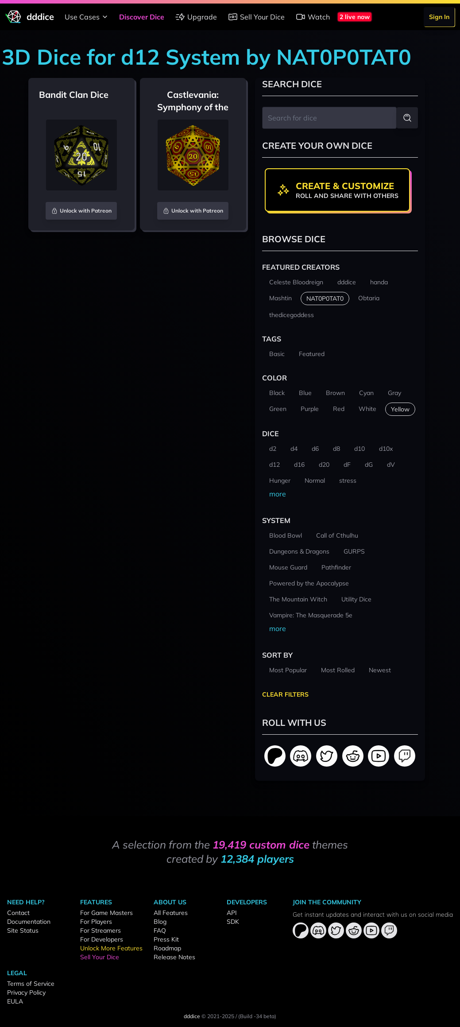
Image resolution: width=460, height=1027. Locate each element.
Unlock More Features (111, 948)
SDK (233, 922)
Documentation (28, 922)
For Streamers (100, 930)
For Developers (101, 939)
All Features (171, 913)
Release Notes (174, 957)
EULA (15, 1001)
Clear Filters (285, 694)
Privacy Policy (26, 992)
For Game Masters (106, 913)
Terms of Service (30, 984)
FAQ (160, 930)
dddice (192, 1016)
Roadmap (167, 948)
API (232, 913)
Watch (312, 17)
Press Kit (166, 939)
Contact (18, 913)
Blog (160, 922)
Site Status (23, 930)
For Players (96, 922)
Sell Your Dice (256, 17)
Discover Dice (141, 16)
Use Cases (87, 17)
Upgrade (196, 17)
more (277, 493)
